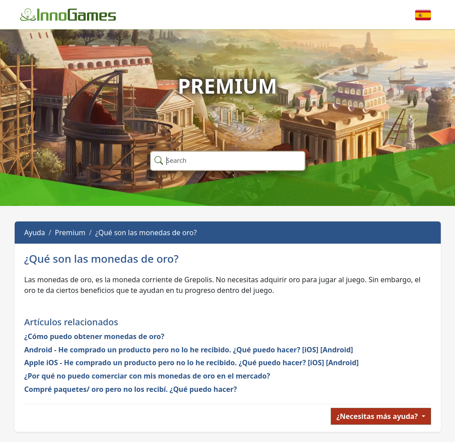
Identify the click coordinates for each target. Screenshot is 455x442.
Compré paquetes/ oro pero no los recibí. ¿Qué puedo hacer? (130, 389)
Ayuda (34, 232)
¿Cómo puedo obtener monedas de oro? (94, 336)
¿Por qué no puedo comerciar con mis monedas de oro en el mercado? (147, 376)
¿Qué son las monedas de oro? (146, 232)
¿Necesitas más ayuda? (378, 416)
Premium (70, 232)
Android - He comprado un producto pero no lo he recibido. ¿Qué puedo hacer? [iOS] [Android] (188, 350)
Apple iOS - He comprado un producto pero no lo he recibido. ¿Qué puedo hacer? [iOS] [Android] (191, 362)
